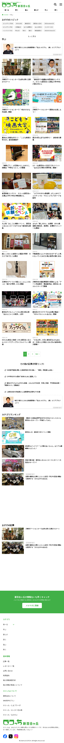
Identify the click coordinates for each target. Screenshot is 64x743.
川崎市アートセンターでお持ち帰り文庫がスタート (16, 80)
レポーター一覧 (8, 666)
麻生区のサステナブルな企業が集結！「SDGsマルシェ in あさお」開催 (46, 313)
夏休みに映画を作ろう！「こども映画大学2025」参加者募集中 (16, 139)
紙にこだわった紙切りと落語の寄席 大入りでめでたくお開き (16, 255)
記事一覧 (6, 661)
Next (37, 354)
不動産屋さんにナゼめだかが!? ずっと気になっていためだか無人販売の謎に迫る (47, 255)
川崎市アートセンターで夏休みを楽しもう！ (47, 111)
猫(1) (30, 30)
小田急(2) (18, 27)
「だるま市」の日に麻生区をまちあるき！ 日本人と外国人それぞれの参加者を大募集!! (47, 342)
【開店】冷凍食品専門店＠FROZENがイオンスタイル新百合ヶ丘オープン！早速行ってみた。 (43, 419)
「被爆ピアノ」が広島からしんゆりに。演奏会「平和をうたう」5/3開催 (16, 166)
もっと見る (32, 36)
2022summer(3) (49, 23)
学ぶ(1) (17, 30)
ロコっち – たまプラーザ (12, 705)
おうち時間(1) (28, 27)
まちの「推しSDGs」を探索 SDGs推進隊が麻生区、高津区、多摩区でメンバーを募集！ (47, 226)
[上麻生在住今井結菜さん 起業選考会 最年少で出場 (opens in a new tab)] (32, 391)
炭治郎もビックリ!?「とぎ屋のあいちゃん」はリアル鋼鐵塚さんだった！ (43, 447)
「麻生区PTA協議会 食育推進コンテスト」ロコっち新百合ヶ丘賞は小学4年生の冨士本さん (47, 81)
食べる (7, 10)
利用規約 (6, 675)
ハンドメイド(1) (7, 30)
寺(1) (24, 30)
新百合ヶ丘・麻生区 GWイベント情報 (38, 432)
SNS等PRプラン (8, 701)
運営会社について (9, 696)
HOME (6, 15)
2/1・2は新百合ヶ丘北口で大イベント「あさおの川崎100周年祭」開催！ (46, 166)
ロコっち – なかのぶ (10, 715)
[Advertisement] (32, 503)
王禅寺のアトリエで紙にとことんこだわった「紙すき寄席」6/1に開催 (16, 283)
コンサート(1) (49, 27)
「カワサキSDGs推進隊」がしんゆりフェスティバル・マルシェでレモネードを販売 (47, 195)
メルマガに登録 (32, 605)
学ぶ (46, 10)
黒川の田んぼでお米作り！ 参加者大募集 (47, 139)
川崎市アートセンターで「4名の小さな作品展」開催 (16, 111)
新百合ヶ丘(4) (37, 23)
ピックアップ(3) (7, 27)
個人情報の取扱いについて (12, 685)
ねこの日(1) (38, 27)
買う (16, 10)
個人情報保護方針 (9, 680)
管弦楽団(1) (38, 30)
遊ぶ (26, 10)
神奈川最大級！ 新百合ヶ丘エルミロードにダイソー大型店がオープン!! (43, 461)
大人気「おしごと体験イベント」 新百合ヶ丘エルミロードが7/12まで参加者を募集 (16, 226)
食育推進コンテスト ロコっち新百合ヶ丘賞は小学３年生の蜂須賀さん (16, 194)
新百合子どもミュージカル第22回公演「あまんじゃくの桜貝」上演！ (15, 313)
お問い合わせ (8, 671)
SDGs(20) (19, 23)
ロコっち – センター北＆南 (12, 710)
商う (56, 10)
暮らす (36, 10)
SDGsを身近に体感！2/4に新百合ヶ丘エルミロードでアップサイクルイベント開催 (16, 342)
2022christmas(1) (50, 30)
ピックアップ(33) (8, 23)
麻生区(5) (27, 23)
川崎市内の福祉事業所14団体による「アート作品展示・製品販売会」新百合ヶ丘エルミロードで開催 (47, 284)
